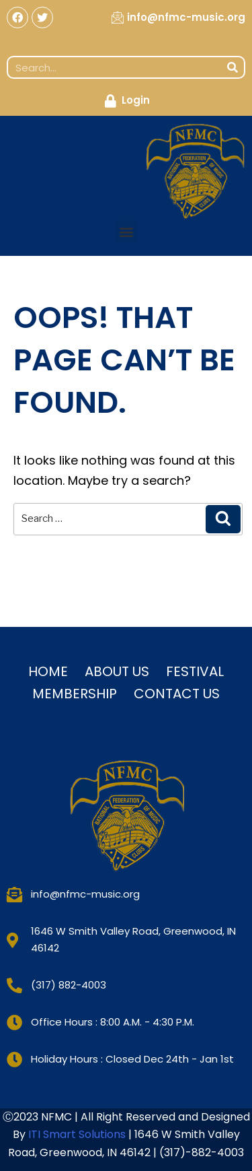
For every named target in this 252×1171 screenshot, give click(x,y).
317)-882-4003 (204, 1152)
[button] (126, 231)
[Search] (232, 67)
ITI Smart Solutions (78, 1134)
